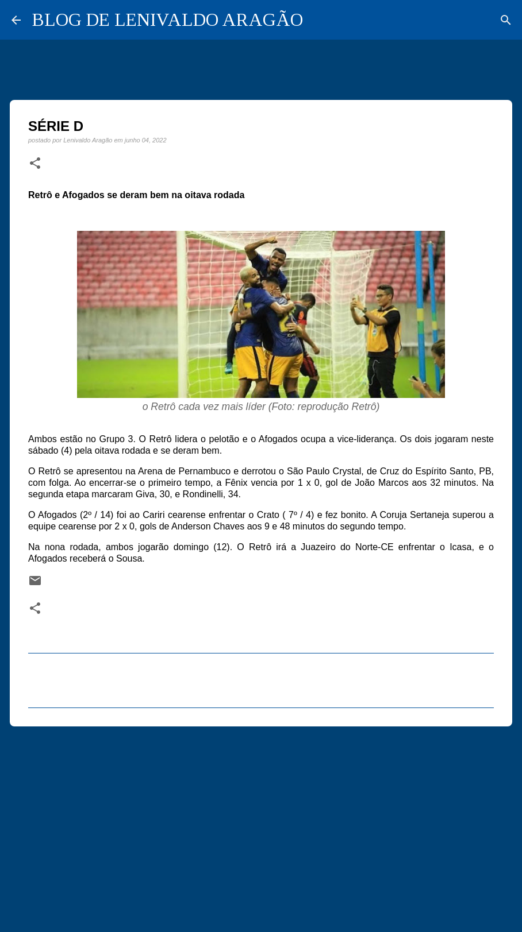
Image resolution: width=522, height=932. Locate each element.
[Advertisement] (261, 824)
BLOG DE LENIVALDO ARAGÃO (167, 19)
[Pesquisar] (506, 20)
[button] (35, 163)
